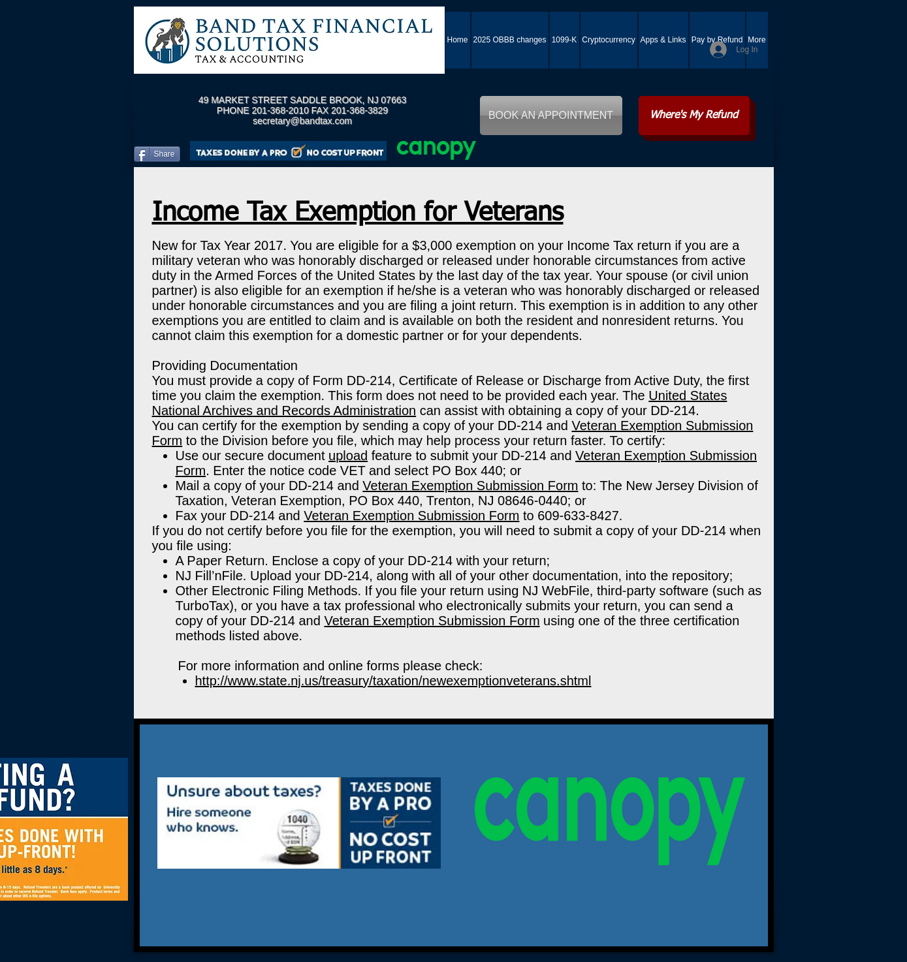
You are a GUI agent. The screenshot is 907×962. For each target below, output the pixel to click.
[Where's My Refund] (694, 115)
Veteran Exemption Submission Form (470, 485)
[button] (663, 40)
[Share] (157, 154)
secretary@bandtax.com (302, 121)
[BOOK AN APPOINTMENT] (551, 115)
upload (348, 455)
